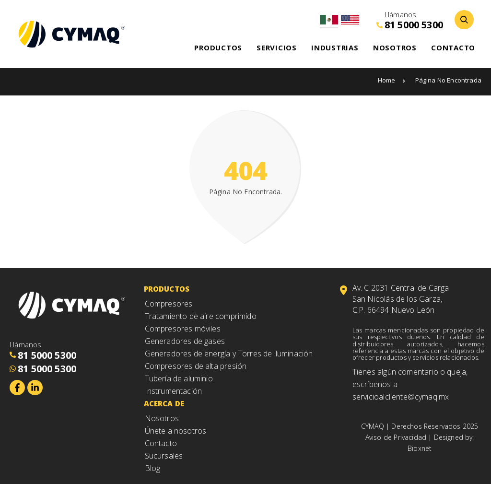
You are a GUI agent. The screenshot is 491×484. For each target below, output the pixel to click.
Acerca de (164, 403)
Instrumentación (173, 391)
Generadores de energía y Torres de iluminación (229, 353)
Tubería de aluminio (179, 378)
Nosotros (162, 418)
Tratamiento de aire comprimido (201, 316)
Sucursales (164, 455)
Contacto (161, 443)
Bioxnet (420, 448)
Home (392, 80)
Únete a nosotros (176, 430)
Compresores (169, 303)
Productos (167, 289)
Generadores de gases (185, 341)
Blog (153, 468)
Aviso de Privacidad (395, 437)
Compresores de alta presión (196, 366)
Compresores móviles (183, 328)
